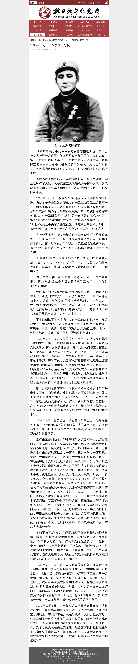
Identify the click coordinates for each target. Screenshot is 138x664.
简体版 (33, 3)
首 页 (37, 22)
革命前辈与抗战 (56, 40)
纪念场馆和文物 (85, 35)
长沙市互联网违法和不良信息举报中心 (84, 654)
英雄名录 (37, 26)
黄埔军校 (53, 30)
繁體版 (41, 3)
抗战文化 (100, 35)
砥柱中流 (37, 35)
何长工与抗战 (72, 40)
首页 (34, 40)
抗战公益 (100, 26)
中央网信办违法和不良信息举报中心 (53, 654)
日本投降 (69, 22)
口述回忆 (53, 26)
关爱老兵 (69, 26)
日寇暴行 (69, 30)
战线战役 (100, 22)
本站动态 (37, 30)
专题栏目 (100, 30)
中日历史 (53, 22)
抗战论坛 (69, 35)
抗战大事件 (85, 30)
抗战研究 (53, 35)
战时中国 (85, 22)
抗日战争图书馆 (85, 26)
